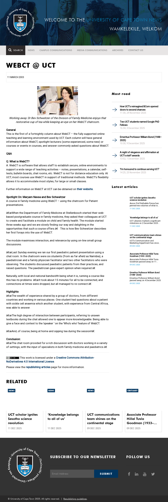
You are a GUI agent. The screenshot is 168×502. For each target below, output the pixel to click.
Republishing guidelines (75, 498)
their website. (85, 189)
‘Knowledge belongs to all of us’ (144, 218)
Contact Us (135, 50)
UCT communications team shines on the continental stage (145, 236)
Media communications (92, 50)
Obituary (132, 390)
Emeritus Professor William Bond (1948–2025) (141, 139)
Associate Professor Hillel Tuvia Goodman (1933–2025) (144, 255)
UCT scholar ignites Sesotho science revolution (142, 199)
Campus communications (56, 50)
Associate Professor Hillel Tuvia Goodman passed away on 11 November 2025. (144, 260)
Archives (117, 50)
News (31, 50)
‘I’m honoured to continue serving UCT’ (139, 169)
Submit (106, 473)
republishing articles (38, 367)
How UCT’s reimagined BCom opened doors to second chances (139, 108)
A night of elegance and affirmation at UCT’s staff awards (139, 154)
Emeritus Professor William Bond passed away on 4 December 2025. (145, 279)
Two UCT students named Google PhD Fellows (139, 123)
